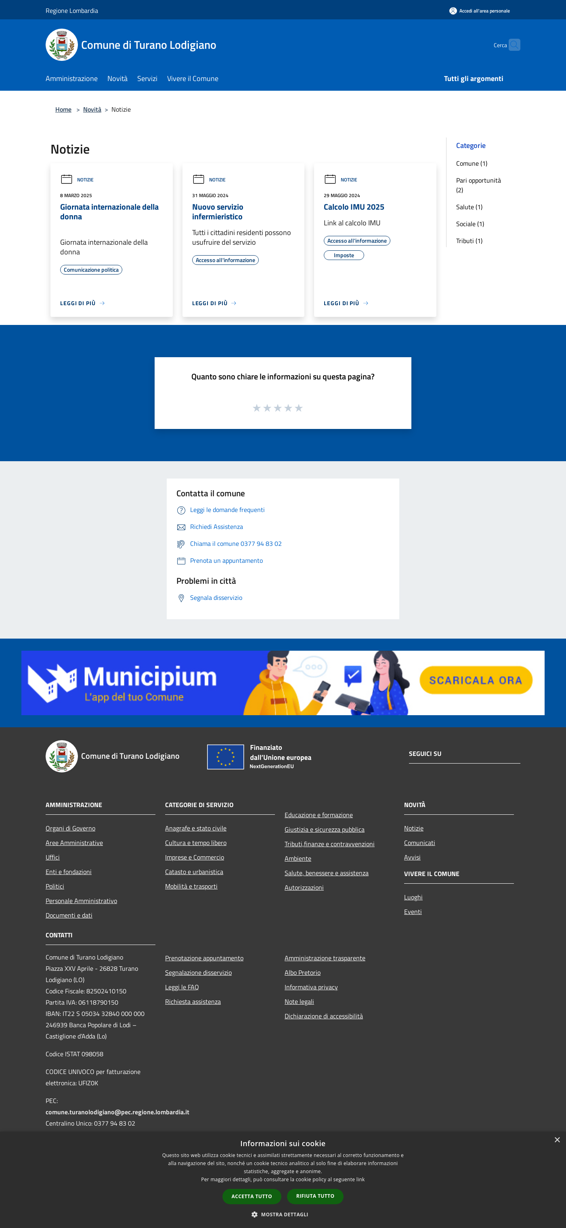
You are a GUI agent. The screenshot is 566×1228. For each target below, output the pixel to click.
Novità (92, 109)
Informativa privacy (311, 987)
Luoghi (413, 897)
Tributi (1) (469, 241)
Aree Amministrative (74, 842)
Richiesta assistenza (193, 1001)
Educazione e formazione (319, 815)
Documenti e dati (69, 915)
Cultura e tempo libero (195, 842)
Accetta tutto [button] (252, 1196)
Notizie (77, 179)
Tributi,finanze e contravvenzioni (330, 844)
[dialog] (283, 1180)
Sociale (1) (470, 224)
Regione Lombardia (72, 10)
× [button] (557, 1140)
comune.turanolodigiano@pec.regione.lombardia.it (117, 1112)
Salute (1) (469, 207)
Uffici (53, 857)
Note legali (299, 1001)
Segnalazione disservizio (198, 972)
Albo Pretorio (303, 972)
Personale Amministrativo (81, 900)
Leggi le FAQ (182, 987)
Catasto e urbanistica (194, 871)
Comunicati (419, 842)
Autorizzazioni (304, 887)
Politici (55, 886)
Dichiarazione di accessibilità (324, 1016)
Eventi (413, 911)
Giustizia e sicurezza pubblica (325, 829)
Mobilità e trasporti (191, 886)
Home (63, 109)
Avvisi (412, 857)
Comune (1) (471, 163)
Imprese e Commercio (194, 857)
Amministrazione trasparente (325, 958)
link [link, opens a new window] (360, 1179)
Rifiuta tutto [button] (315, 1196)
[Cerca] (510, 44)
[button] (283, 1214)
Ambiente (298, 858)
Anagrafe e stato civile (195, 828)
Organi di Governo (70, 828)
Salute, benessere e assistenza (327, 873)
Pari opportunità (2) (478, 185)
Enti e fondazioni (69, 871)
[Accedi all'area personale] (479, 10)
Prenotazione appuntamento (204, 958)
